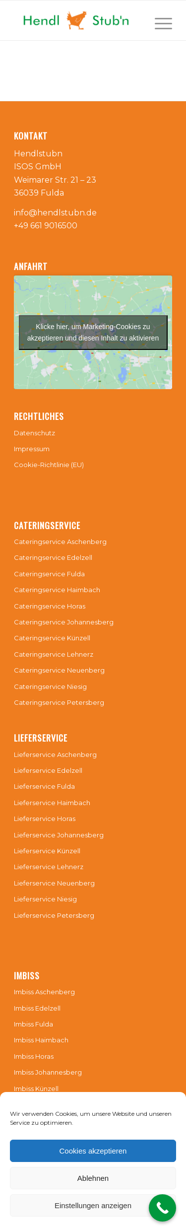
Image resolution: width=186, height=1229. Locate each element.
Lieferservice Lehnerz (48, 867)
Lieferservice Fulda (44, 786)
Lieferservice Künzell (47, 851)
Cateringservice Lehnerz (53, 654)
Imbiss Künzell (36, 1088)
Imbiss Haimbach (41, 1040)
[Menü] (158, 20)
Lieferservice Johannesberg (59, 835)
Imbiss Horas (34, 1056)
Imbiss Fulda (33, 1024)
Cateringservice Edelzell (53, 557)
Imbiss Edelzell (37, 1008)
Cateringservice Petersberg (59, 702)
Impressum (32, 449)
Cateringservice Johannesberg (64, 622)
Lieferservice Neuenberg (54, 883)
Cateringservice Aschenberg (60, 542)
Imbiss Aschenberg (44, 992)
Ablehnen (93, 1178)
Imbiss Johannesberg (48, 1072)
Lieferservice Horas (44, 818)
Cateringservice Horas (49, 606)
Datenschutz (34, 433)
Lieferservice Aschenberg (55, 754)
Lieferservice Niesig (45, 899)
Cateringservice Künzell (52, 638)
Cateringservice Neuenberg (59, 670)
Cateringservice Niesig (50, 686)
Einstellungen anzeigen (93, 1205)
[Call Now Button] (162, 1208)
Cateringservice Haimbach (57, 590)
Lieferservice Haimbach (52, 803)
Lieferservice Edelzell (48, 770)
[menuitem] (158, 20)
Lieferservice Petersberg (54, 915)
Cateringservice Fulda (49, 574)
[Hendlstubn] (77, 20)
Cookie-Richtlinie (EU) (49, 465)
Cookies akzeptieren (93, 1151)
